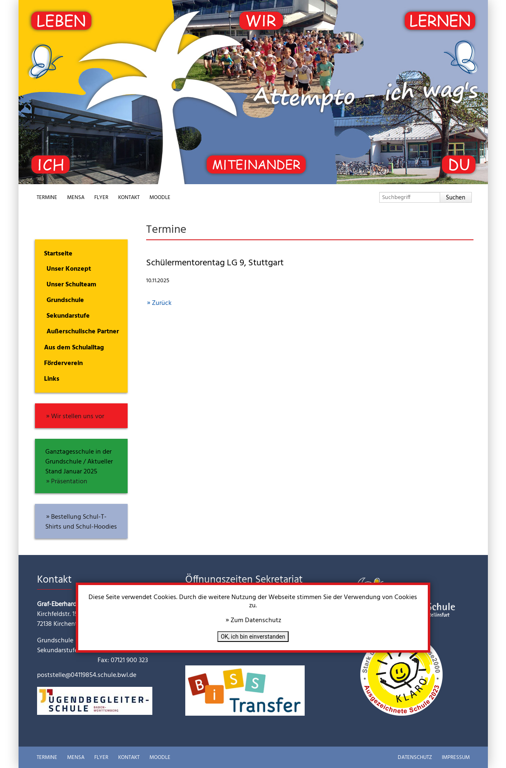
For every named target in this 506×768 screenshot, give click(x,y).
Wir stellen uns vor (77, 416)
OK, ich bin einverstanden (253, 636)
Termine (47, 197)
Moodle (159, 197)
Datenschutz (415, 757)
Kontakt (129, 197)
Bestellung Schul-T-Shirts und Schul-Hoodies (81, 522)
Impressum (456, 757)
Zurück (162, 303)
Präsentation (69, 481)
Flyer (101, 197)
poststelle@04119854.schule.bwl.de (86, 675)
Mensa (75, 197)
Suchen (455, 198)
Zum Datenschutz (256, 620)
